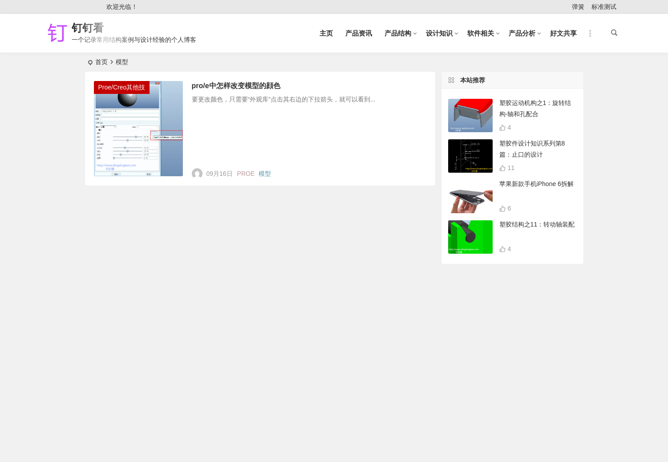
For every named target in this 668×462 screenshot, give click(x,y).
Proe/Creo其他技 (122, 87)
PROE (246, 173)
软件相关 (480, 33)
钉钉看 (88, 28)
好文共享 (563, 33)
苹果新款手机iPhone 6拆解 (536, 183)
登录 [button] (60, 7)
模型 (265, 173)
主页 (326, 33)
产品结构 (398, 33)
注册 (87, 7)
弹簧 (578, 6)
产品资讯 (358, 33)
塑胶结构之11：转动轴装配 (537, 224)
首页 (101, 61)
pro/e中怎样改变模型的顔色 (236, 85)
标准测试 (603, 6)
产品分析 (522, 33)
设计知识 (439, 33)
